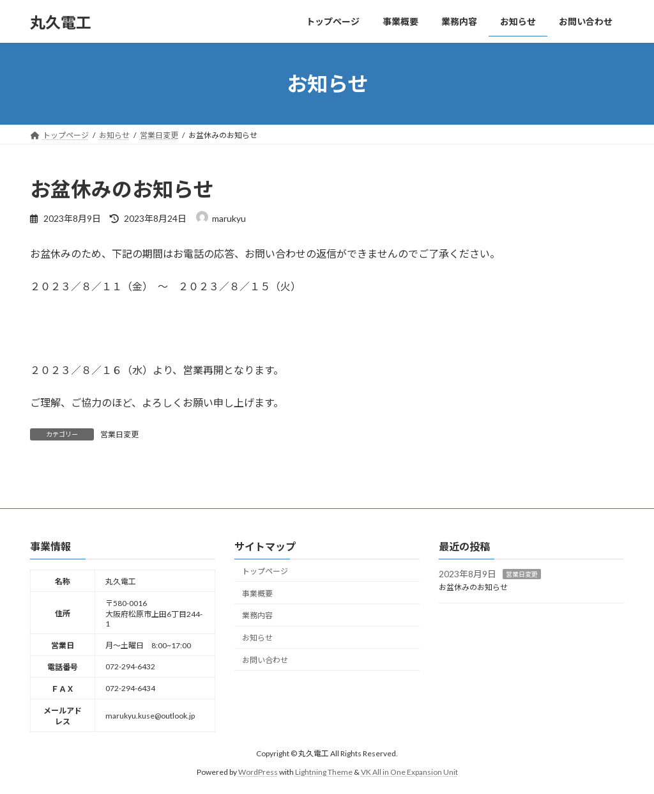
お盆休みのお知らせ (473, 587)
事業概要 (257, 593)
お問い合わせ (265, 659)
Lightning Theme (324, 771)
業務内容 (257, 615)
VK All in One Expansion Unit (409, 771)
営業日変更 (119, 434)
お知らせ (257, 637)
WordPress (258, 771)
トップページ (265, 570)
